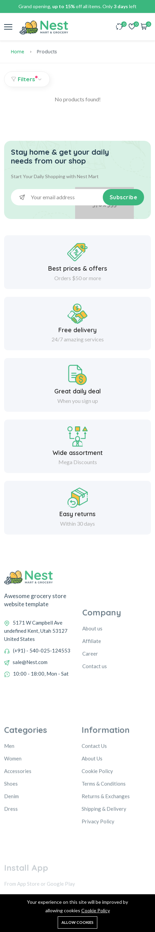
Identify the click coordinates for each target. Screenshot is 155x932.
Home (17, 52)
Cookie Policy (95, 910)
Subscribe (124, 197)
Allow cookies (77, 922)
